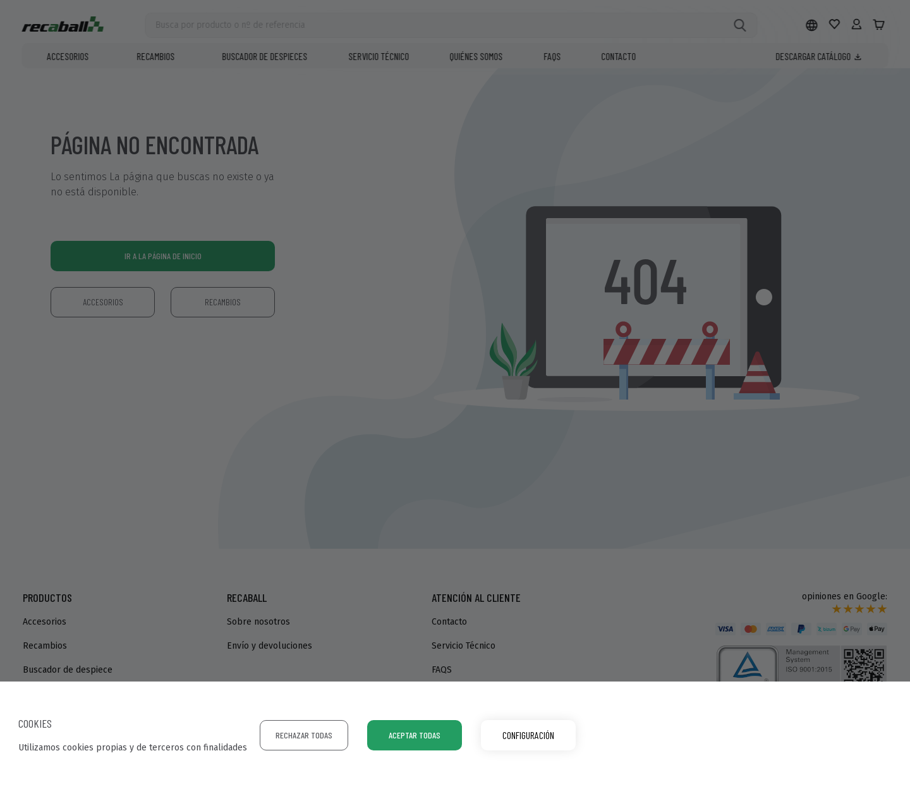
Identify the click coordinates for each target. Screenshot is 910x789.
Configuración (528, 735)
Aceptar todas (414, 735)
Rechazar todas (304, 735)
